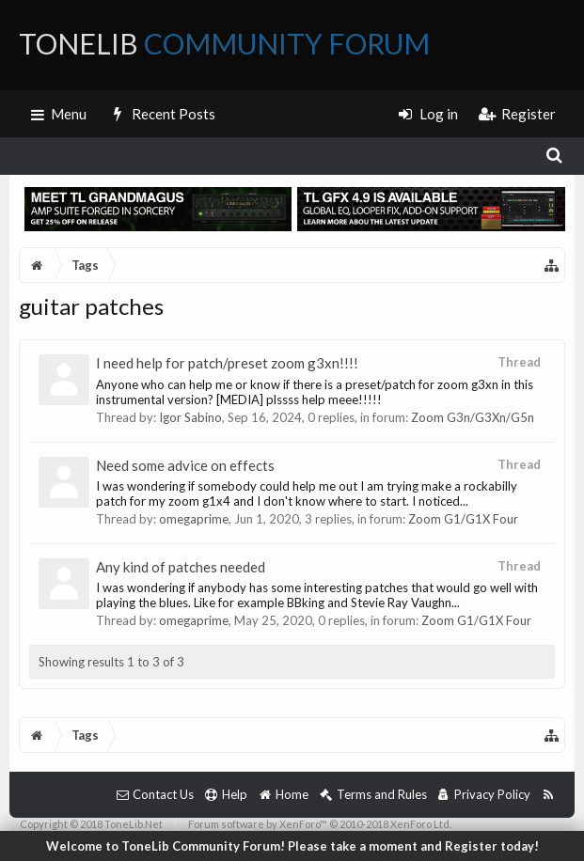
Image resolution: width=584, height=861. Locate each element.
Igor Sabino (190, 417)
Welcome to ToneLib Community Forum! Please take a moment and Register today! (292, 845)
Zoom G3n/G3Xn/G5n (472, 417)
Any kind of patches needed (180, 566)
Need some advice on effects (185, 465)
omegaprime (194, 518)
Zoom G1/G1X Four (463, 518)
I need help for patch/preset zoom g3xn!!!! (227, 362)
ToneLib (224, 43)
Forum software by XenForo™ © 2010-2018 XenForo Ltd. (319, 824)
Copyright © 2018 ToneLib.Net (91, 824)
